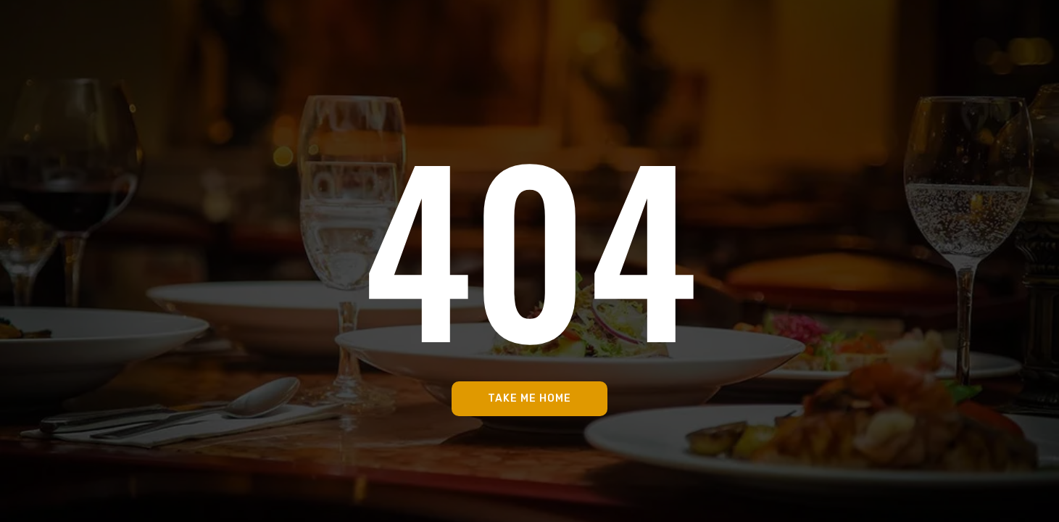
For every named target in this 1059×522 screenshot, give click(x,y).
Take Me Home (529, 398)
